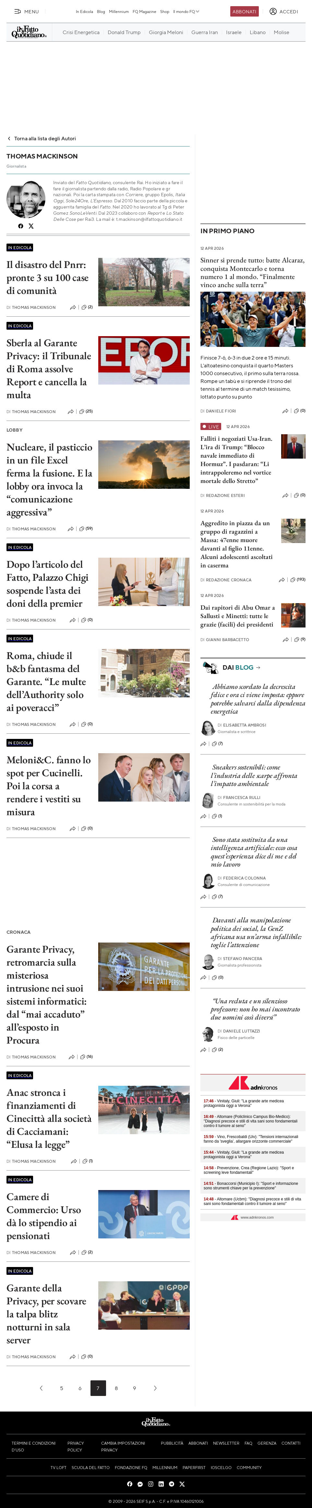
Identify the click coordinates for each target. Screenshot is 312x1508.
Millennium (119, 11)
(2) (87, 307)
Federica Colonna (242, 878)
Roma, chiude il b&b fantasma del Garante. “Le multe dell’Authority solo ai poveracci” (46, 681)
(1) (87, 1161)
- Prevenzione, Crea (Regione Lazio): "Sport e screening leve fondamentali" (249, 1170)
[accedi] (283, 11)
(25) (86, 411)
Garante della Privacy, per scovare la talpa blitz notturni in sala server (46, 1314)
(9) (300, 639)
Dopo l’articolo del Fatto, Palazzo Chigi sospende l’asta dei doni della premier (47, 583)
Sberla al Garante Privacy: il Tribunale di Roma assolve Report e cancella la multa (48, 368)
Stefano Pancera (240, 958)
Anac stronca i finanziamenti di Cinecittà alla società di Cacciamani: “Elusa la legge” (49, 1118)
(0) (87, 620)
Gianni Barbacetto (224, 639)
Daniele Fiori (218, 411)
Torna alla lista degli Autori (41, 138)
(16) (86, 1056)
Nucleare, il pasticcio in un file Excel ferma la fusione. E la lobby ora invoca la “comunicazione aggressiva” (49, 479)
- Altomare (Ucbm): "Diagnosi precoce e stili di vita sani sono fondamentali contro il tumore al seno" (252, 1201)
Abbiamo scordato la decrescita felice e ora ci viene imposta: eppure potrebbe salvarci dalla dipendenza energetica (258, 699)
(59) (86, 528)
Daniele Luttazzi (239, 1031)
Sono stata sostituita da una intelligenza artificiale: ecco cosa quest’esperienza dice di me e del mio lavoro (254, 852)
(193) (298, 579)
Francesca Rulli (239, 797)
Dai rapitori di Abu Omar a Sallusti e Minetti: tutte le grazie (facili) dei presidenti (237, 615)
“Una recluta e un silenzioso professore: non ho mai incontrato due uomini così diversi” (255, 1009)
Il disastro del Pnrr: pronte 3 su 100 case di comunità (47, 277)
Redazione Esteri (222, 495)
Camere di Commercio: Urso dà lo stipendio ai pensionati (43, 1216)
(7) (217, 743)
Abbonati (244, 11)
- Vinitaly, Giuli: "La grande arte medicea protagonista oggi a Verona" (244, 1103)
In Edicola (84, 11)
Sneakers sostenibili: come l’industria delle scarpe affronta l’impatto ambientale (254, 775)
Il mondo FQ (186, 11)
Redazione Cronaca (225, 579)
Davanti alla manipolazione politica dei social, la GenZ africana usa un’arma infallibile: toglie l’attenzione (256, 932)
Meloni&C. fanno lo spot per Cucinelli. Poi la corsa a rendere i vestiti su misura (48, 785)
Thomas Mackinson (31, 307)
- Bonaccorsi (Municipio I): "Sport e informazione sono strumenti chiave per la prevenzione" (251, 1185)
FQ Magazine (144, 11)
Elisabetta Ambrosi (242, 725)
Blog (101, 11)
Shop (164, 11)
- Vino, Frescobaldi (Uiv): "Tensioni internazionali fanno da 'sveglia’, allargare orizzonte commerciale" (251, 1139)
